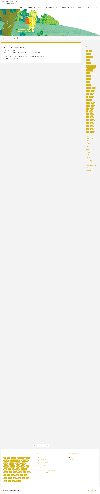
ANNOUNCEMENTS (91, 165)
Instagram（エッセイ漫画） (43, 462)
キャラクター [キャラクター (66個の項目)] (89, 57)
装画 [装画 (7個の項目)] (87, 123)
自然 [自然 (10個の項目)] (87, 120)
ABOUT (87, 136)
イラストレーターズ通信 (42, 473)
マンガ (88, 157)
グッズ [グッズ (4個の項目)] (88, 60)
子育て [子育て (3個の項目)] (88, 102)
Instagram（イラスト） (41, 460)
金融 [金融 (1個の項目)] (92, 126)
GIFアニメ (89, 162)
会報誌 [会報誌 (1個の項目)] (88, 91)
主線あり (89, 144)
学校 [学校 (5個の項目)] (93, 102)
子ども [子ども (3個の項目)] (91, 97)
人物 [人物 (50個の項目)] (94, 88)
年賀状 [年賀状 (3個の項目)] (88, 105)
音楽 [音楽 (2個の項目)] (87, 132)
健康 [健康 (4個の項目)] (93, 91)
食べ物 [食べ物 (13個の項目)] (92, 132)
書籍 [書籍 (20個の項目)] (91, 111)
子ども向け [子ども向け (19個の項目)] (89, 99)
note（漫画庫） (40, 467)
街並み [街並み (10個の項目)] (92, 120)
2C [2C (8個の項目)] (87, 51)
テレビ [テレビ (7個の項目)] (88, 73)
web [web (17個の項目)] (91, 51)
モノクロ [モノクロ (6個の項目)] (88, 88)
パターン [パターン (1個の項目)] (88, 76)
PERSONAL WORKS (90, 149)
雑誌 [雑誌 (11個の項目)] (87, 129)
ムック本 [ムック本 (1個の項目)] (88, 85)
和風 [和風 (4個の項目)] (92, 94)
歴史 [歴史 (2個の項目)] (92, 114)
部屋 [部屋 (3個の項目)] (87, 126)
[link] (96, 7)
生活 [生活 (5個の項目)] (87, 117)
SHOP (87, 168)
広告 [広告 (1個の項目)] (93, 105)
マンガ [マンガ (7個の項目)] (88, 82)
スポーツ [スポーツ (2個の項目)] (88, 62)
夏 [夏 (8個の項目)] (87, 97)
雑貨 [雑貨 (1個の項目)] (92, 129)
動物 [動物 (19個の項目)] (87, 94)
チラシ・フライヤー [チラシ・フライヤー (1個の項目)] (90, 66)
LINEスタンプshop (40, 457)
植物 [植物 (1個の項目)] (87, 114)
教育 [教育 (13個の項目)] (92, 108)
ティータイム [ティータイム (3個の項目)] (89, 70)
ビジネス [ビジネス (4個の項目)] (88, 79)
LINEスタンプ (90, 160)
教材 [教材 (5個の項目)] (87, 108)
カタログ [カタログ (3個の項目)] (88, 54)
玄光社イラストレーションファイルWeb (46, 470)
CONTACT (88, 170)
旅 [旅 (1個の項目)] (87, 111)
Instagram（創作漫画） (41, 465)
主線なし (89, 146)
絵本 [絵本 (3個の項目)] (92, 117)
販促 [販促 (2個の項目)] (92, 123)
